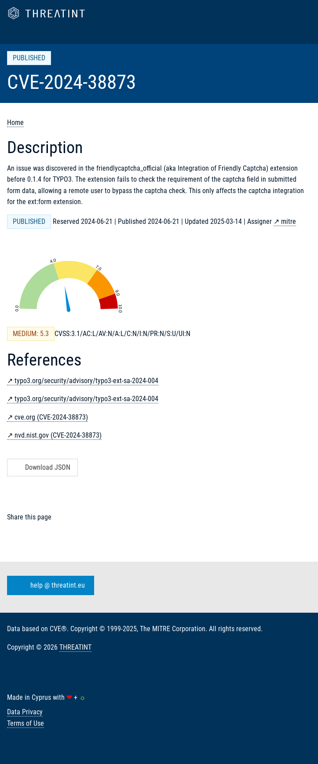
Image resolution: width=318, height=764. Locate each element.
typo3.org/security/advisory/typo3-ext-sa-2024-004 (86, 381)
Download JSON (41, 467)
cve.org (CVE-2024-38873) (51, 417)
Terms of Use (25, 723)
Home (15, 122)
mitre (288, 221)
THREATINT (75, 647)
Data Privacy (25, 712)
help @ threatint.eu (49, 585)
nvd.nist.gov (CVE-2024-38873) (58, 435)
